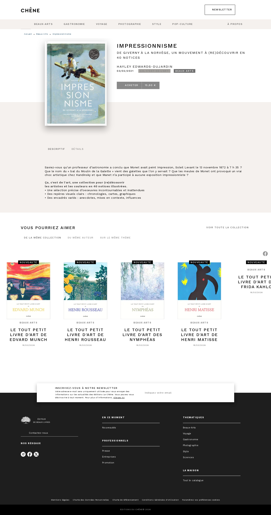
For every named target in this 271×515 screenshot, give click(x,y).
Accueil (28, 34)
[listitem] (23, 454)
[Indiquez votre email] (179, 392)
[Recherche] (245, 10)
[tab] (26, 24)
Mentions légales (60, 500)
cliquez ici (119, 397)
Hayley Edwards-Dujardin (145, 66)
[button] (220, 10)
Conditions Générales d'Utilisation (160, 500)
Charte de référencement (125, 500)
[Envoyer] (223, 393)
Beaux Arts (42, 34)
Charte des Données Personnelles (91, 500)
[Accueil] (38, 9)
